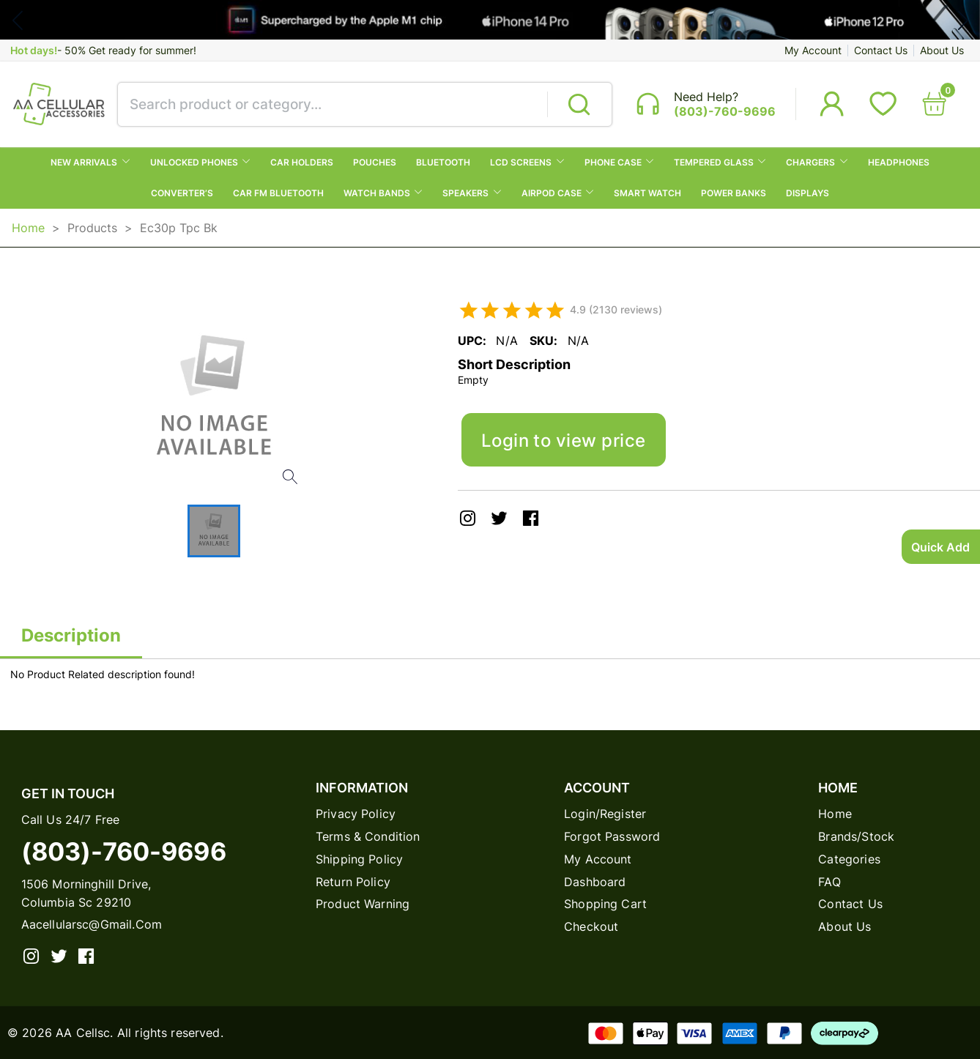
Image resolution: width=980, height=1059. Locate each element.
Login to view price (563, 440)
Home (28, 227)
